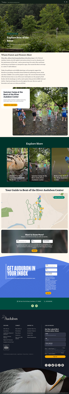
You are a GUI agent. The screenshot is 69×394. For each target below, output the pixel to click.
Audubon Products (31, 331)
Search (64, 2)
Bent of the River (13, 33)
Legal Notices (19, 354)
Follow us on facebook (32, 306)
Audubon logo (3, 2)
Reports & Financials (8, 340)
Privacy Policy (49, 289)
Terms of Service (51, 348)
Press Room (18, 333)
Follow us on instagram (36, 306)
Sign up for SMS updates (19, 338)
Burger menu (67, 2)
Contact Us (17, 335)
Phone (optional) (46, 240)
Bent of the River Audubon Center (13, 2)
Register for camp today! (10, 105)
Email (18, 240)
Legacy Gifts (30, 335)
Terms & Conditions (52, 353)
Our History (6, 331)
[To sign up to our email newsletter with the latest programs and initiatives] (23, 241)
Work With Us (18, 328)
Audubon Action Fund (8, 342)
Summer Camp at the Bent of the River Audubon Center (13, 94)
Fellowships (18, 331)
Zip (32, 240)
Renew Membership (31, 337)
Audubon (10, 317)
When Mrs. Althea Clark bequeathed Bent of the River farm (17, 58)
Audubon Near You (31, 328)
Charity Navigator (6, 347)
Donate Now (30, 333)
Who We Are (6, 328)
